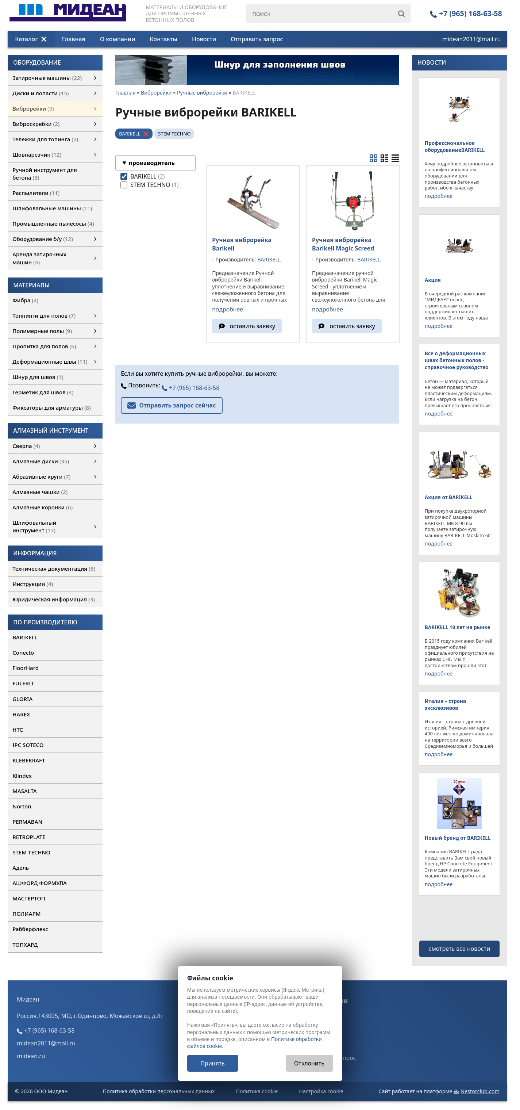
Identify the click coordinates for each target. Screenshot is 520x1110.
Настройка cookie (321, 1091)
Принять (212, 1063)
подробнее (227, 309)
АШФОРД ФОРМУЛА (39, 883)
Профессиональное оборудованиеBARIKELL (455, 146)
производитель (151, 163)
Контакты (164, 39)
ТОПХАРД (25, 944)
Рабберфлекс (30, 929)
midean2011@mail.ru (471, 39)
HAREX (21, 714)
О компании (117, 39)
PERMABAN (27, 821)
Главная (73, 39)
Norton (21, 806)
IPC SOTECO (27, 745)
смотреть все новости (459, 949)
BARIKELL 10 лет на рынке (457, 627)
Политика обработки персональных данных (159, 1091)
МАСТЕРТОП (28, 898)
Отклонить (309, 1063)
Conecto (23, 652)
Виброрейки (156, 92)
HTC (17, 729)
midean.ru (31, 1056)
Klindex (22, 775)
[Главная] (67, 19)
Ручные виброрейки (202, 92)
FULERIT (23, 683)
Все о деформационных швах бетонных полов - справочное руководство (457, 360)
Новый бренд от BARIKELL (458, 837)
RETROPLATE (28, 837)
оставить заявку (253, 326)
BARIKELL (24, 637)
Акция (433, 279)
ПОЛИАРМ (26, 913)
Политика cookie (257, 1091)
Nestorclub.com (480, 1091)
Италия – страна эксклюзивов (445, 704)
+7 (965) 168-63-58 (466, 13)
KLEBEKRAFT (28, 760)
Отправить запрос (257, 39)
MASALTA (24, 791)
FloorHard (25, 667)
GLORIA (22, 699)
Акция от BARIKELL (449, 497)
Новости (204, 39)
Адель (20, 867)
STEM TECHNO (31, 852)
